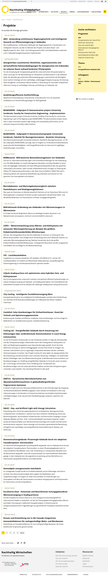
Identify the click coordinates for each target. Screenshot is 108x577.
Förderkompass (88, 566)
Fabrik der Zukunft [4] (85, 43)
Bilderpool (73, 1)
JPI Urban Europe (61, 564)
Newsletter (82, 1)
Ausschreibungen (83, 12)
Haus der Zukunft (62, 558)
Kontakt (90, 1)
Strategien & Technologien (31, 11)
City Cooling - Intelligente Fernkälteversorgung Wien (28, 294)
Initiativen (54, 12)
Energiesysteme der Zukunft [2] (89, 40)
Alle (79, 38)
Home (3, 19)
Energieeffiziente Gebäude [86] (89, 69)
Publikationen (96, 12)
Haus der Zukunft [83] (85, 45)
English (97, 1)
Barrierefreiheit (72, 574)
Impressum (23, 574)
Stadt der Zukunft (62, 566)
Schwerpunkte (44, 12)
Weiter (22, 533)
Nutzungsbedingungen (54, 574)
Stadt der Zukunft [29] (86, 58)
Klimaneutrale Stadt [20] (86, 52)
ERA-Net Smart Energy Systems (66, 556)
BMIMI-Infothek (88, 556)
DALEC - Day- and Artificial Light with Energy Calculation (29, 408)
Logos (84, 564)
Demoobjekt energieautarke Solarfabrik (22, 468)
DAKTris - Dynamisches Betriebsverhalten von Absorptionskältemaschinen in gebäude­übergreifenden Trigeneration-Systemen (29, 381)
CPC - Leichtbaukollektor (14, 255)
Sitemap (85, 574)
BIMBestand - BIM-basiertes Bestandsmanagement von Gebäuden (34, 157)
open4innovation (7, 1)
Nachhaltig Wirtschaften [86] (88, 55)
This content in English (85, 99)
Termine (72, 12)
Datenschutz (36, 574)
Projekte (64, 12)
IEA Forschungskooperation (65, 561)
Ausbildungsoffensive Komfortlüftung (21, 95)
